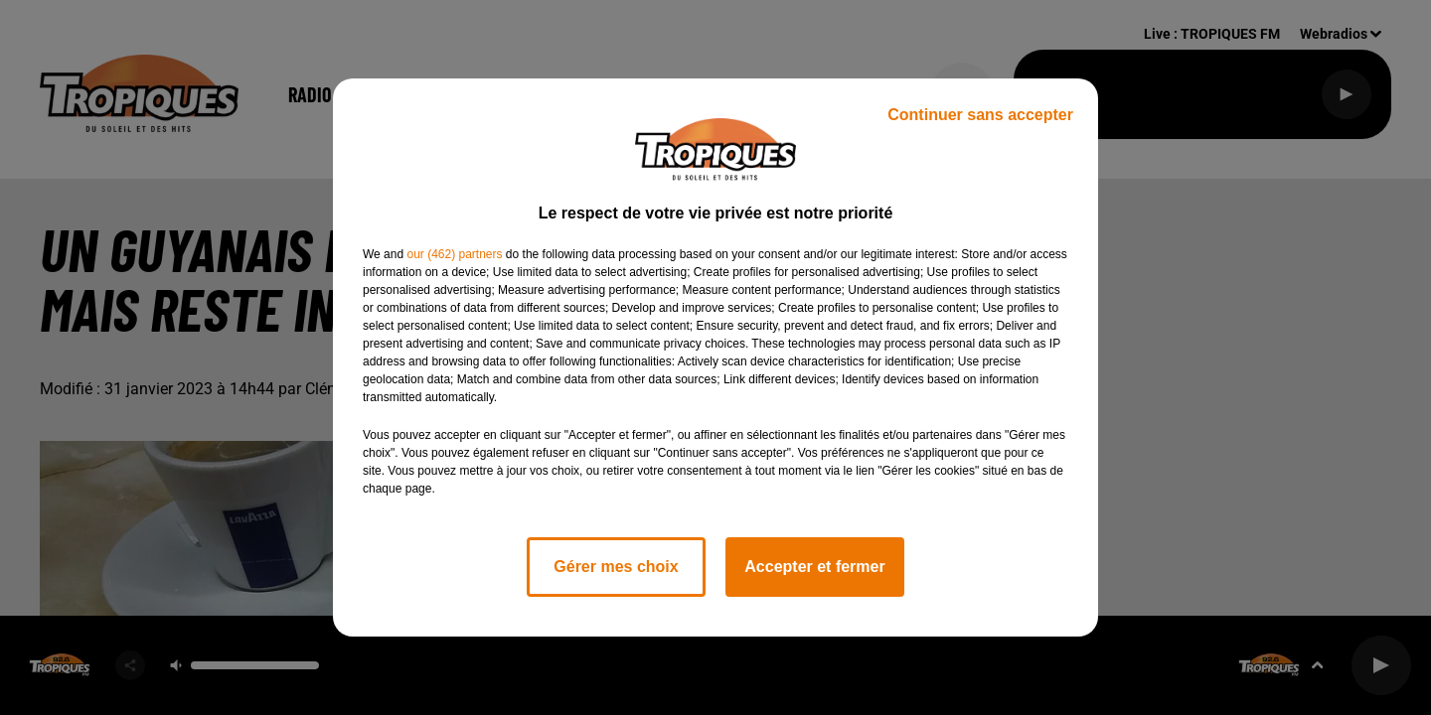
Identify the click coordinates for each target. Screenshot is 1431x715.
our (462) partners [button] (454, 254)
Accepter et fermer (814, 566)
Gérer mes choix (616, 566)
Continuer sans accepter (980, 114)
